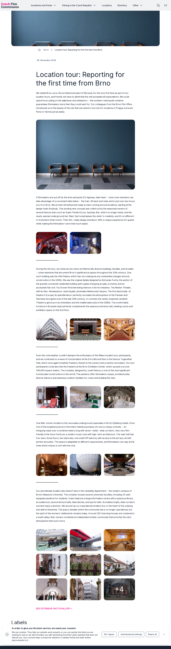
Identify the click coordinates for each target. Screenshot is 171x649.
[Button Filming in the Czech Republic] (79, 5)
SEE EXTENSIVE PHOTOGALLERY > (54, 585)
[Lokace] (46, 56)
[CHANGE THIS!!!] (39, 56)
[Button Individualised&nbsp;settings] (131, 634)
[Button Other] (137, 5)
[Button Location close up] (36, 609)
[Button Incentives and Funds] (43, 5)
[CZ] (163, 5)
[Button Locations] (106, 5)
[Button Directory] (122, 5)
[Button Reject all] (152, 634)
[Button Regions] (16, 609)
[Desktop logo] (13, 5)
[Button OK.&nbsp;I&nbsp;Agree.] (109, 634)
